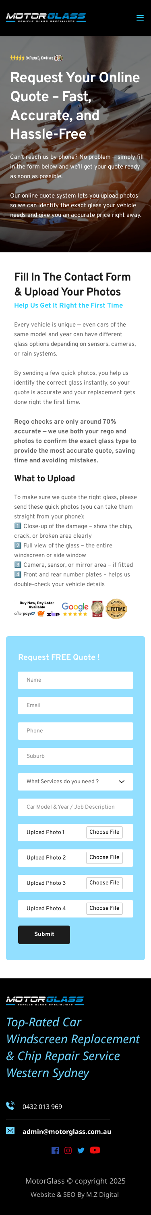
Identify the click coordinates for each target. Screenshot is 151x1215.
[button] (140, 17)
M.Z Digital (102, 1194)
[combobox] (75, 782)
